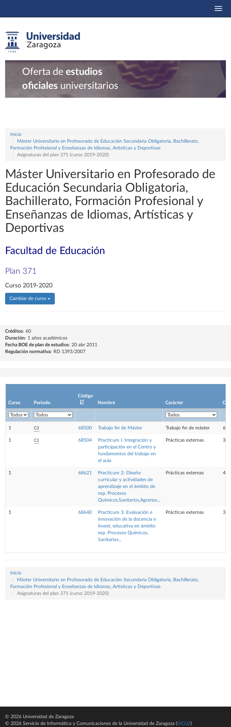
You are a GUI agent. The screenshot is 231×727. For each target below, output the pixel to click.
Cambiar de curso (30, 298)
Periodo (42, 402)
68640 (85, 512)
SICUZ (184, 723)
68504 (85, 440)
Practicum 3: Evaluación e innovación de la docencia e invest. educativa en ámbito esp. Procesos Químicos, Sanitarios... (127, 526)
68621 (85, 473)
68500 (85, 428)
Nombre (106, 402)
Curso (14, 402)
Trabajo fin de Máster (120, 428)
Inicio (15, 134)
